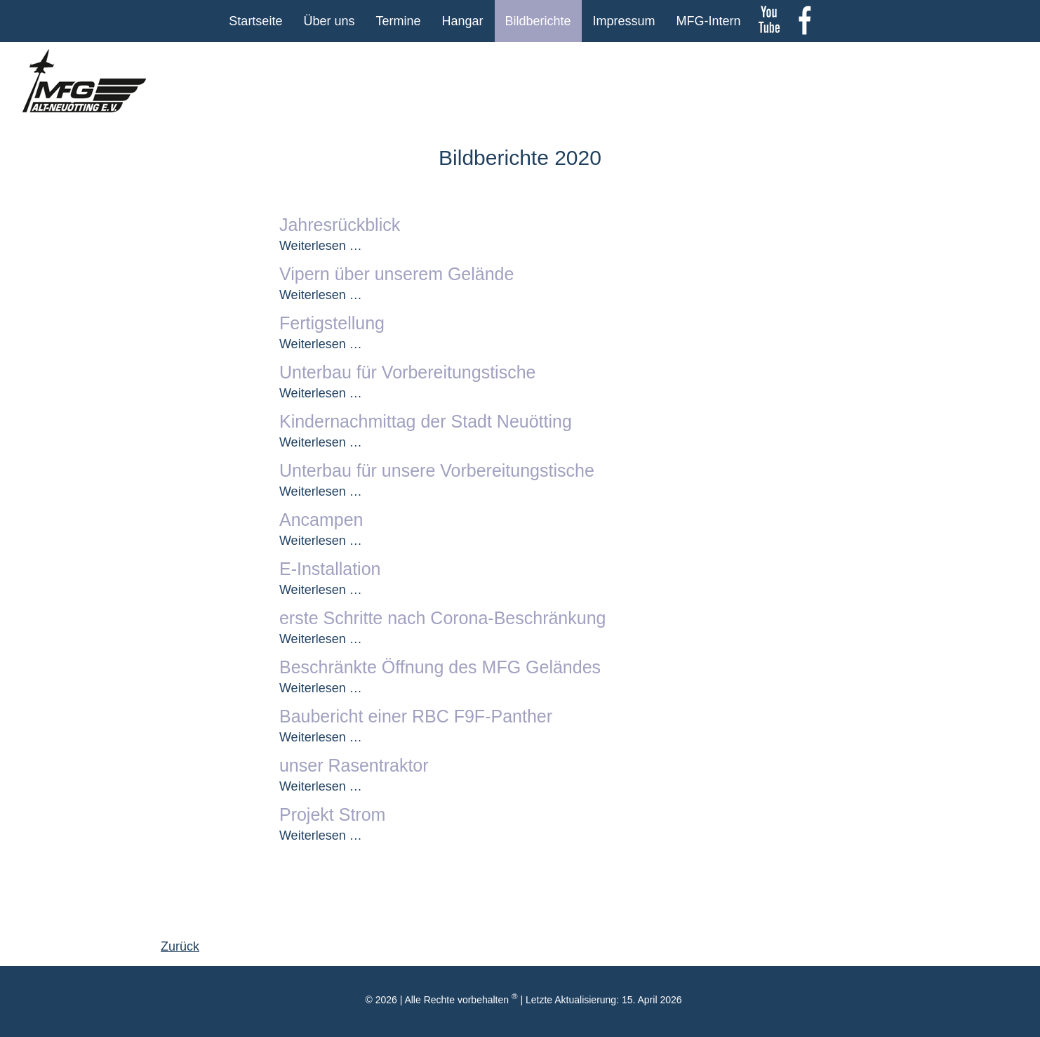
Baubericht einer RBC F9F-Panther (415, 716)
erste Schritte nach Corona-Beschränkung (442, 618)
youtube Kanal (769, 21)
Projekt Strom (332, 814)
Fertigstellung (332, 323)
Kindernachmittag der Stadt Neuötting (425, 421)
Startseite (255, 21)
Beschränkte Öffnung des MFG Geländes (440, 667)
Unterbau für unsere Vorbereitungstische (436, 470)
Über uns (328, 21)
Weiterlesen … (320, 246)
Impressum (624, 21)
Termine (397, 21)
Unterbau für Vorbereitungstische (407, 372)
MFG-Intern (708, 21)
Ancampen (321, 519)
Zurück (180, 946)
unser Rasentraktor (354, 765)
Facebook (804, 21)
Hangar (462, 21)
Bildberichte (538, 21)
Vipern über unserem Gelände (396, 274)
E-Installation (330, 569)
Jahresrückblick (339, 225)
